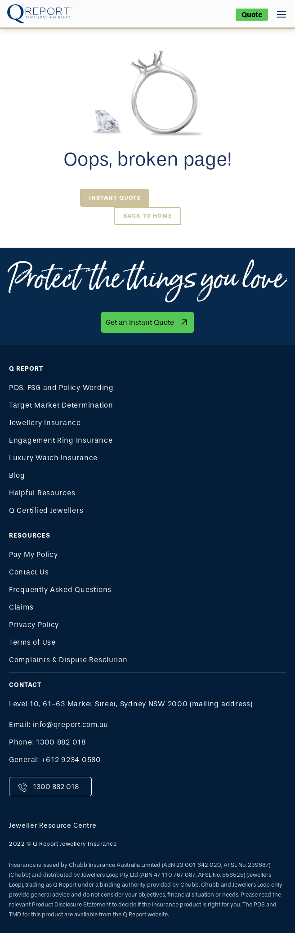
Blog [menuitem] (17, 475)
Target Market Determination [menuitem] (61, 405)
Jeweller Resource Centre (53, 825)
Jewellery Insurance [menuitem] (45, 422)
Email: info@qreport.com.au (58, 724)
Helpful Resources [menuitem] (42, 493)
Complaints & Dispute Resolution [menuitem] (68, 659)
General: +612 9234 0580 (55, 759)
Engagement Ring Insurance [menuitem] (60, 440)
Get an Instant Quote (140, 322)
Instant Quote (115, 197)
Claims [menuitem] (21, 607)
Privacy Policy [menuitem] (34, 624)
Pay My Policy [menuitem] (33, 554)
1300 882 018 (56, 786)
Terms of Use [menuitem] (32, 642)
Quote (251, 14)
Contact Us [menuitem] (29, 572)
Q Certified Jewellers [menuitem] (46, 510)
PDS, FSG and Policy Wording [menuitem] (61, 387)
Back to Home (147, 215)
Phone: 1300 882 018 (47, 742)
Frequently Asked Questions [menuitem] (60, 589)
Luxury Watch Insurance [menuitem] (53, 457)
